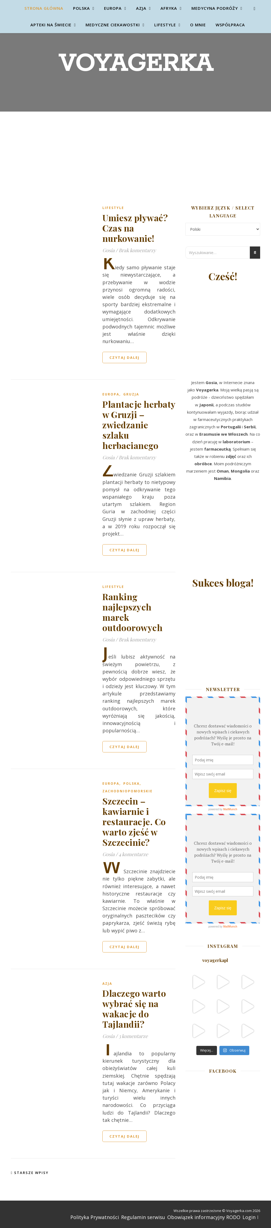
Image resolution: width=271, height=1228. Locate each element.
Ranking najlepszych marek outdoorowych (132, 612)
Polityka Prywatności (94, 1217)
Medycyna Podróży (214, 8)
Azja (141, 8)
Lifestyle (165, 24)
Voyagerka (135, 64)
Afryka (168, 8)
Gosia (108, 250)
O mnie (198, 24)
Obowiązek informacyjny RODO (203, 1217)
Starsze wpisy (30, 1172)
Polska (81, 8)
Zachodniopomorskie (127, 791)
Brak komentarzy (137, 250)
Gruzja (131, 394)
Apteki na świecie (50, 24)
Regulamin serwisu (143, 1217)
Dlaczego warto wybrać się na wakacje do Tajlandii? (134, 1008)
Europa (113, 8)
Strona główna (43, 8)
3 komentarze (133, 1036)
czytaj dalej (124, 357)
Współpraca (230, 24)
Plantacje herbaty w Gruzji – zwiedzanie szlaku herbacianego (138, 424)
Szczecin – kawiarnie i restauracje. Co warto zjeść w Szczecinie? (134, 821)
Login (249, 1217)
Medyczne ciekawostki (113, 24)
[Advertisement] (135, 152)
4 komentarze (133, 854)
